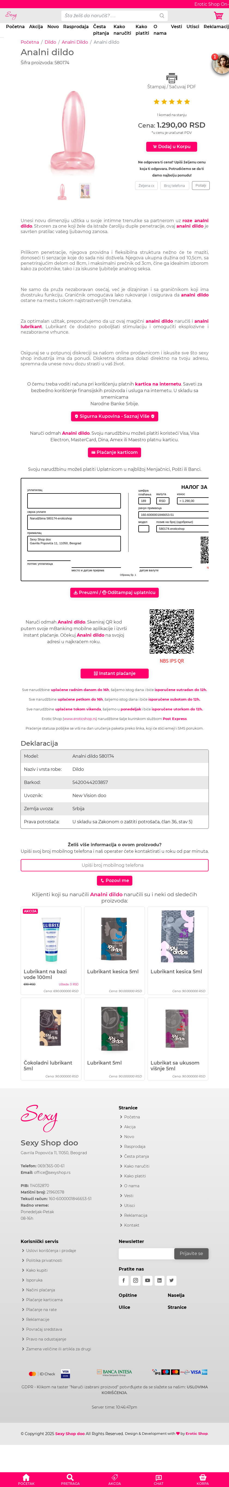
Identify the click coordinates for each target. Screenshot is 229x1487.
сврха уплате (36, 511)
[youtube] (147, 1281)
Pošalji (201, 185)
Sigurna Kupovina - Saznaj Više (114, 416)
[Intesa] (114, 1371)
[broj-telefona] (175, 185)
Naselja (176, 1295)
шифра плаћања (144, 492)
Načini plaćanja (40, 1290)
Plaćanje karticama (44, 1300)
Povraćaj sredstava (44, 1329)
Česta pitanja (101, 30)
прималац (34, 532)
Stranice (177, 1307)
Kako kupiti (37, 1270)
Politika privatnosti (44, 1260)
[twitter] (171, 1281)
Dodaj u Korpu (172, 146)
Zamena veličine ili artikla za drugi (58, 1349)
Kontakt (131, 1225)
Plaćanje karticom (114, 452)
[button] (26, 1478)
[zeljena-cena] (146, 185)
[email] (150, 1254)
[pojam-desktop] (109, 16)
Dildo (50, 42)
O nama (160, 30)
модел (142, 522)
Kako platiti (142, 30)
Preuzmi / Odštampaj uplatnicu (114, 592)
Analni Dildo (75, 42)
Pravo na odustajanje (46, 1339)
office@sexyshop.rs (52, 1172)
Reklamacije (37, 1319)
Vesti (176, 26)
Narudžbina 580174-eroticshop (74, 522)
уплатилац (34, 490)
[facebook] (124, 1281)
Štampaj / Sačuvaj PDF (171, 81)
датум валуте (148, 570)
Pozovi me (114, 880)
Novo (53, 26)
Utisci (193, 26)
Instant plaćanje (115, 673)
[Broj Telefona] (115, 865)
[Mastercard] (42, 1372)
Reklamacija (135, 1215)
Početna (15, 26)
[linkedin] (159, 1281)
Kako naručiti (122, 30)
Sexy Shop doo (49, 1142)
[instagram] (136, 1281)
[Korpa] (219, 15)
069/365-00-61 (51, 1165)
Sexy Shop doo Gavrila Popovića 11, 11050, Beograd (74, 543)
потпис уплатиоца (40, 563)
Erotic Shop (197, 1433)
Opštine (128, 1295)
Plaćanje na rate (41, 1310)
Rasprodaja (76, 26)
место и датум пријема (88, 570)
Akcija (36, 26)
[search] (162, 16)
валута (161, 494)
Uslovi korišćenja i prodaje (51, 1251)
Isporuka (34, 1280)
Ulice (124, 1307)
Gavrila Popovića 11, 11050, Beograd (54, 1152)
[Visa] (63, 1372)
